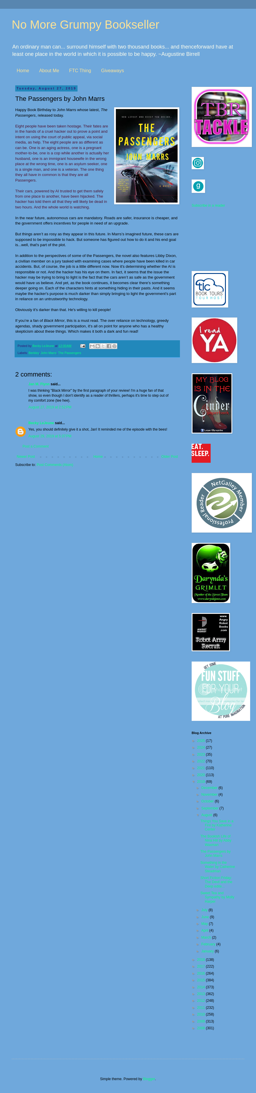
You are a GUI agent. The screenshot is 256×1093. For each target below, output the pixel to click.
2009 (201, 1021)
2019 (201, 782)
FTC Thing (80, 70)
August (207, 815)
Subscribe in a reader (208, 205)
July (205, 910)
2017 (201, 966)
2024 (201, 747)
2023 (201, 754)
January (208, 951)
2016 (201, 973)
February (208, 944)
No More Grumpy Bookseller (85, 24)
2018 (201, 960)
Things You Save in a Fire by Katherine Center (216, 825)
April (205, 930)
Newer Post (26, 457)
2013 (201, 994)
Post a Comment (36, 446)
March (206, 937)
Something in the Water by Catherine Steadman (217, 867)
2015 (201, 980)
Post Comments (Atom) (55, 465)
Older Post (169, 457)
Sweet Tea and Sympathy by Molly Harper (217, 897)
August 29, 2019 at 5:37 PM (49, 436)
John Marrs (48, 353)
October (208, 801)
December (210, 788)
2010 (201, 1014)
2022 (201, 761)
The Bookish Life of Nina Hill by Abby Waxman (215, 840)
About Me (49, 70)
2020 (201, 775)
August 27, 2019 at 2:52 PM (49, 407)
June (205, 917)
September (210, 808)
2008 (201, 1028)
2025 (201, 741)
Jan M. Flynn (39, 384)
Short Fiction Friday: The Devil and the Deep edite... (216, 882)
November (210, 794)
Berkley (34, 353)
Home (23, 70)
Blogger (149, 1079)
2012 (201, 1001)
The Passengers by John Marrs (215, 853)
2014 (201, 987)
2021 (201, 768)
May (205, 924)
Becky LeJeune (41, 423)
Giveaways (112, 70)
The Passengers (69, 353)
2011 (201, 1008)
